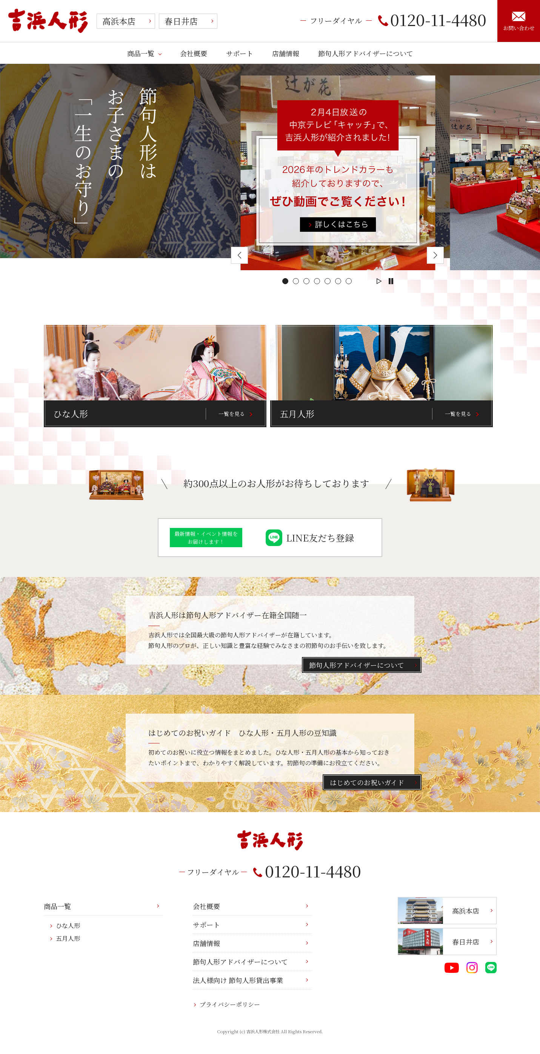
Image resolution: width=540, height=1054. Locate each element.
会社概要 (193, 53)
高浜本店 (118, 21)
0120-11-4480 (432, 19)
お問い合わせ (519, 21)
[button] (285, 281)
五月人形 (68, 938)
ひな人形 (68, 925)
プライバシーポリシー (230, 1004)
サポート (239, 53)
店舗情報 (285, 53)
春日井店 (181, 21)
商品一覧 (140, 53)
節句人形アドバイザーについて (365, 53)
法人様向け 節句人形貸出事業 (238, 980)
